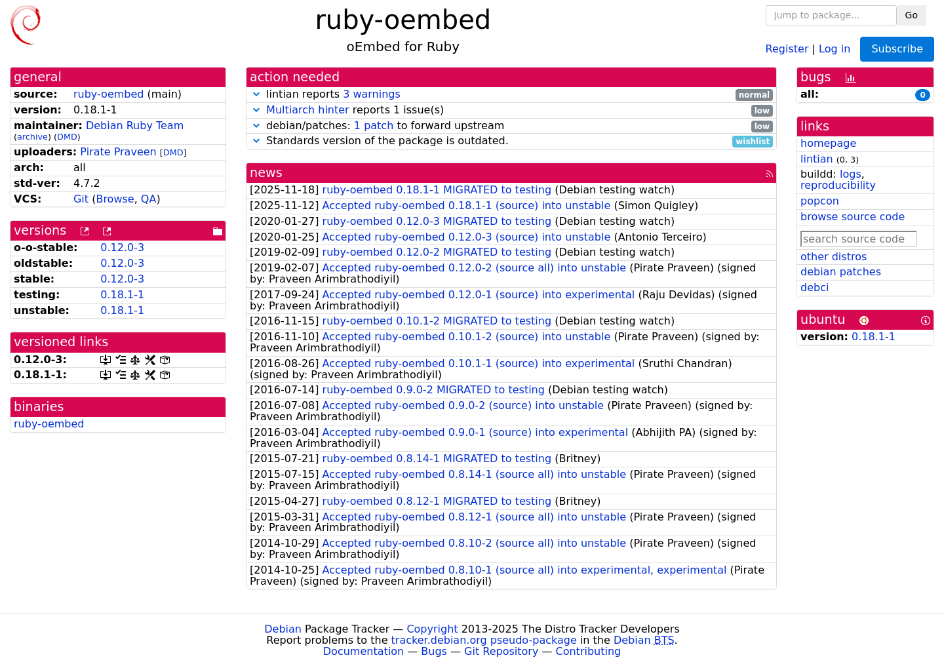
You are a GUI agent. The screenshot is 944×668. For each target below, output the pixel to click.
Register (787, 48)
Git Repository (501, 651)
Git (80, 199)
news (266, 172)
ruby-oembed (108, 94)
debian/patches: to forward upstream (511, 126)
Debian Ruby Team (135, 125)
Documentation (363, 651)
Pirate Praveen (118, 152)
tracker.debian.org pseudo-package (484, 640)
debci (814, 287)
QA (149, 199)
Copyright (432, 629)
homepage (828, 143)
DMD (67, 137)
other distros (833, 256)
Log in (834, 48)
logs (850, 174)
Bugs (434, 651)
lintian (816, 159)
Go (911, 15)
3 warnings (372, 94)
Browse (115, 199)
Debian (283, 629)
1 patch (373, 125)
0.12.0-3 (122, 247)
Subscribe (897, 49)
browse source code (852, 216)
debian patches (840, 271)
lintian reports (511, 94)
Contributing (588, 651)
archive (32, 137)
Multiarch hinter (307, 110)
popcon (819, 201)
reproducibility (838, 185)
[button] (256, 94)
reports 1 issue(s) (511, 110)
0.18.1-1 (122, 294)
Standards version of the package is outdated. (511, 141)
